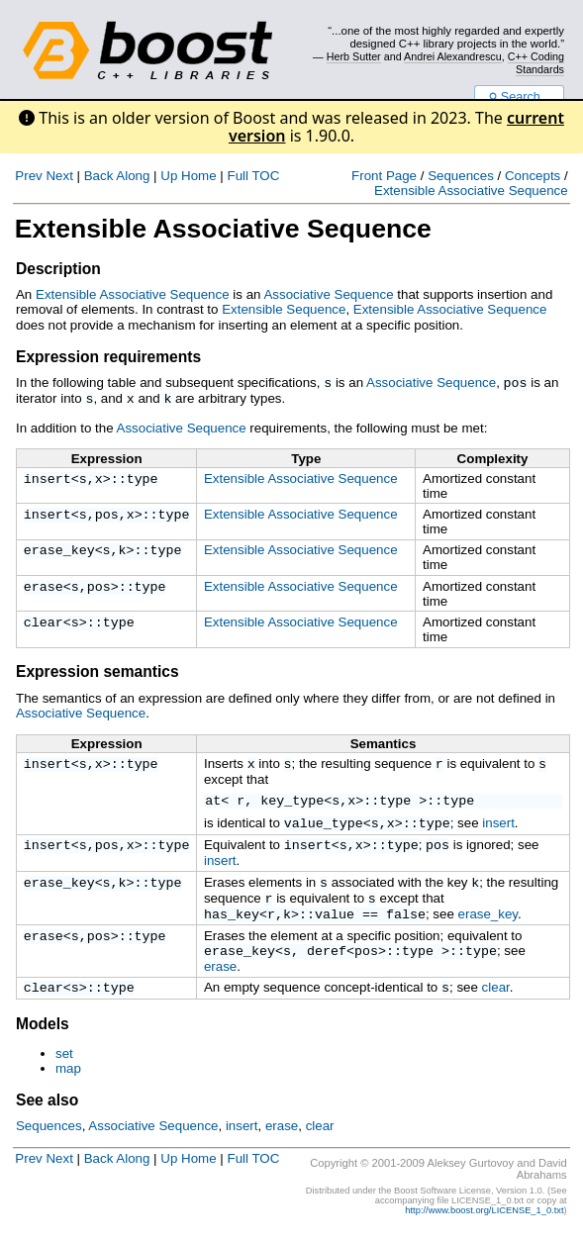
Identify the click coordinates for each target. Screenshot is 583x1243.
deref (326, 959)
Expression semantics (97, 669)
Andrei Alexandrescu (453, 56)
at (213, 800)
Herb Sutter (354, 56)
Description (58, 268)
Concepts (532, 175)
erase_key (59, 549)
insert (47, 478)
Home (199, 175)
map (68, 1079)
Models (42, 1034)
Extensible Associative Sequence (471, 190)
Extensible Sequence (283, 309)
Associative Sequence (328, 294)
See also (47, 1110)
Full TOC (253, 175)
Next (59, 175)
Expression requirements (108, 356)
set (64, 1064)
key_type (292, 800)
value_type (323, 822)
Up (168, 175)
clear (43, 621)
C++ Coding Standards (536, 62)
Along (132, 175)
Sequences (461, 175)
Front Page (384, 175)
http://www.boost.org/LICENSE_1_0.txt (484, 1221)
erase (43, 586)
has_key (231, 920)
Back (99, 175)
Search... (519, 97)
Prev (28, 175)
